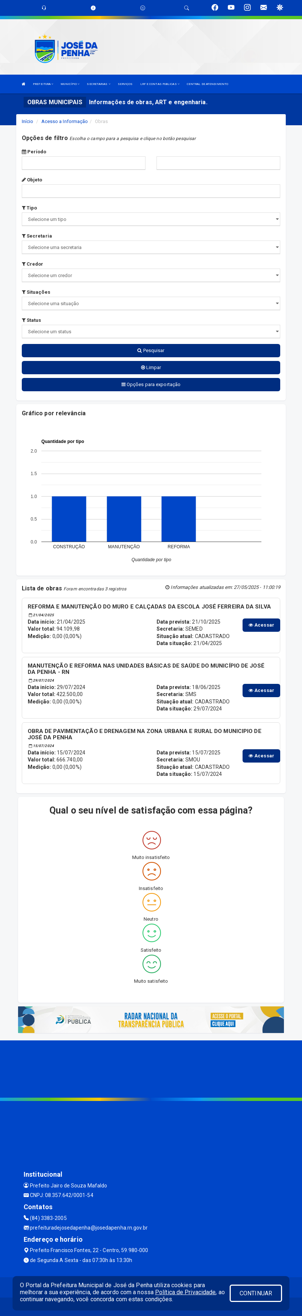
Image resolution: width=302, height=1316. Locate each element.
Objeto (32, 180)
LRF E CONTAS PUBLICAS (159, 84)
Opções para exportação (151, 384)
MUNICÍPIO (70, 84)
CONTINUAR (256, 1293)
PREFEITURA (43, 84)
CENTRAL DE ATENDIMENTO (207, 84)
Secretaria (37, 236)
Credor (33, 264)
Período (34, 151)
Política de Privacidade (185, 1292)
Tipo (29, 208)
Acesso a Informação (64, 121)
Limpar (151, 367)
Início (28, 121)
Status (31, 320)
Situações (36, 292)
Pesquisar (150, 350)
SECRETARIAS (98, 84)
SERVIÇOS (125, 84)
